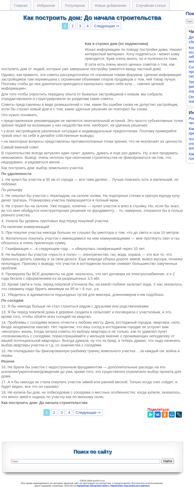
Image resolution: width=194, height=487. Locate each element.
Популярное (75, 6)
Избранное (46, 6)
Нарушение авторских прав (92, 485)
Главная (20, 6)
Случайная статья (151, 6)
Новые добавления (110, 6)
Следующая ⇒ (106, 26)
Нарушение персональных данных (130, 485)
